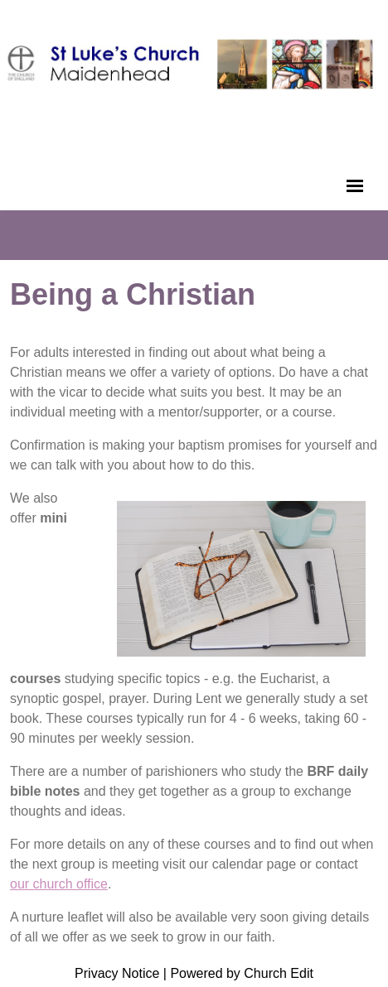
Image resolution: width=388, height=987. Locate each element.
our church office (59, 884)
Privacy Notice (117, 973)
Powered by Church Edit (241, 973)
